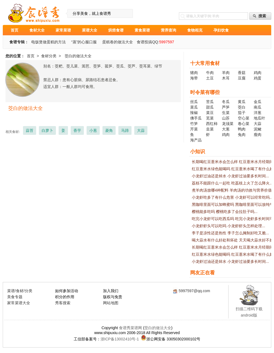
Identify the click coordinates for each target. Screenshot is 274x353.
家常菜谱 (63, 30)
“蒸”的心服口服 (84, 42)
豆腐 (242, 78)
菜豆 (210, 112)
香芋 (77, 130)
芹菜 (194, 129)
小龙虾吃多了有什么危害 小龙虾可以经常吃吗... (232, 197)
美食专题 (14, 297)
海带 (194, 78)
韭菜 (210, 129)
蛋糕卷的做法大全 (117, 42)
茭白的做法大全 (157, 328)
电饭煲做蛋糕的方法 (48, 42)
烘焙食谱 (116, 30)
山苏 (226, 118)
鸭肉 (242, 129)
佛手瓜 (196, 118)
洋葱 (257, 112)
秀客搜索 (62, 303)
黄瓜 (242, 101)
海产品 (196, 140)
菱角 (109, 130)
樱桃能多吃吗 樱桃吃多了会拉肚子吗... (225, 211)
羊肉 (226, 72)
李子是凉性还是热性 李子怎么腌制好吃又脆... (230, 233)
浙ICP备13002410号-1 (120, 339)
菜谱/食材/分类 (19, 291)
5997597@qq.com (194, 291)
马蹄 (125, 130)
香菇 (242, 72)
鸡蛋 (257, 78)
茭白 (242, 107)
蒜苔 (29, 130)
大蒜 (141, 130)
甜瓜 (210, 107)
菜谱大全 (89, 30)
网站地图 (110, 303)
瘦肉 (257, 134)
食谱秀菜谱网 (130, 328)
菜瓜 (194, 107)
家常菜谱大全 (18, 303)
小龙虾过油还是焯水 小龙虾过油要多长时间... (230, 176)
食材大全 (37, 30)
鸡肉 (257, 72)
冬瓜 (226, 101)
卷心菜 (243, 123)
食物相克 (194, 30)
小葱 (93, 130)
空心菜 (243, 118)
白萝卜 (47, 130)
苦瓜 (210, 101)
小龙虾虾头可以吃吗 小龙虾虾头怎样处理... (228, 226)
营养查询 (168, 30)
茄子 (242, 112)
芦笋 (226, 107)
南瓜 (257, 107)
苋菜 (210, 118)
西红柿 (212, 123)
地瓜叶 (259, 118)
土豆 (210, 78)
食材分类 (48, 56)
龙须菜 (227, 123)
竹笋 (194, 123)
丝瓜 (194, 101)
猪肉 (194, 72)
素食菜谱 (142, 30)
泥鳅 (257, 129)
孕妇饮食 (221, 30)
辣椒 (194, 112)
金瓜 (257, 101)
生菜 (226, 112)
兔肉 (242, 134)
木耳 (226, 78)
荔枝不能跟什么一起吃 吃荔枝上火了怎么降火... (232, 183)
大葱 (226, 129)
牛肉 (210, 72)
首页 (14, 30)
